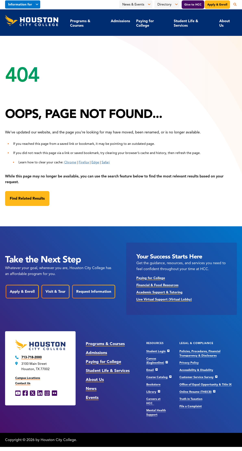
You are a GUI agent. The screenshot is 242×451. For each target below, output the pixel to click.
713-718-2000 (31, 357)
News (91, 388)
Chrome (70, 162)
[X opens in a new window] (32, 393)
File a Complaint (190, 406)
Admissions (120, 21)
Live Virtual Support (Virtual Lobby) (164, 299)
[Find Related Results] (27, 198)
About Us (224, 23)
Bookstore (153, 384)
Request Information (93, 291)
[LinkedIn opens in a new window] (39, 393)
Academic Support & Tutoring (159, 292)
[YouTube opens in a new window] (18, 393)
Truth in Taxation (190, 399)
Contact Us (22, 383)
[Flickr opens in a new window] (54, 393)
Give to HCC (193, 4)
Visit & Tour (55, 291)
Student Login (156, 351)
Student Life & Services (186, 23)
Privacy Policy (189, 362)
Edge (95, 162)
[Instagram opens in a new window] (47, 393)
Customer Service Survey (196, 377)
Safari (106, 162)
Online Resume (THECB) (195, 392)
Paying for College (145, 23)
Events (92, 397)
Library (151, 392)
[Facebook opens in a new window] (25, 393)
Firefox (84, 162)
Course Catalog (157, 377)
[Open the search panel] (233, 4)
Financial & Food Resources (157, 285)
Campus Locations (27, 378)
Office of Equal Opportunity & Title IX (205, 384)
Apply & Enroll (217, 4)
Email (150, 370)
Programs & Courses (80, 23)
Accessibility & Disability (196, 370)
